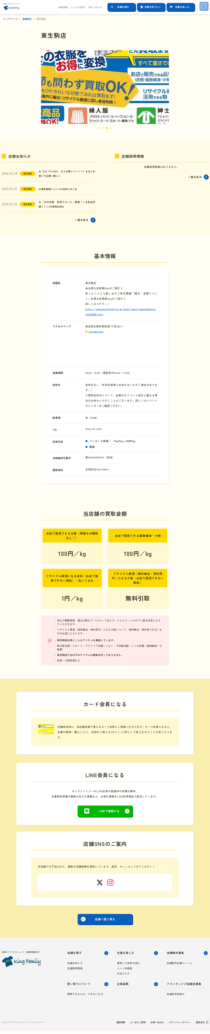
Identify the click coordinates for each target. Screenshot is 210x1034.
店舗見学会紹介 (176, 996)
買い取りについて (78, 986)
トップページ (10, 18)
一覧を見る (81, 221)
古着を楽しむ (182, 7)
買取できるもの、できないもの (85, 996)
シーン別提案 (124, 971)
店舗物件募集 (175, 955)
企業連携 (123, 986)
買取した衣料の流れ (128, 965)
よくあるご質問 (134, 1025)
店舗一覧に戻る (105, 921)
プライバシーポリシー (178, 1025)
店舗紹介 (27, 18)
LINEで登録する (109, 813)
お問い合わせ (95, 7)
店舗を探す (123, 7)
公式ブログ (123, 976)
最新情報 (63, 7)
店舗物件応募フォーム (179, 965)
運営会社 (200, 1025)
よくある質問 (78, 7)
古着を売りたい (152, 7)
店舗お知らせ (75, 965)
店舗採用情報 (75, 971)
